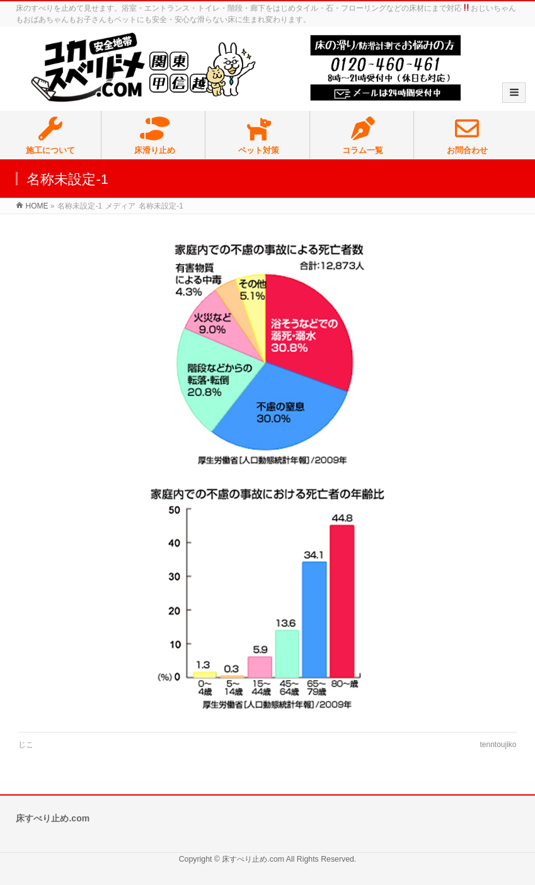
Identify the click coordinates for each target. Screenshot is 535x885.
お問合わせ (467, 136)
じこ (25, 744)
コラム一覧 (363, 136)
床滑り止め (154, 136)
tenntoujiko (498, 744)
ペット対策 (258, 136)
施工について (50, 136)
